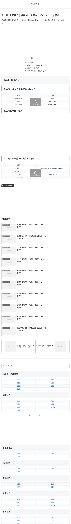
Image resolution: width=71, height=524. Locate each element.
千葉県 (52, 337)
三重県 (52, 423)
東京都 (52, 340)
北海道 (18, 316)
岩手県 (18, 322)
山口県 (52, 457)
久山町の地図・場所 (32, 68)
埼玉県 (18, 346)
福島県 (52, 322)
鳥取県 (18, 454)
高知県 (52, 475)
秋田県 (52, 316)
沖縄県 (52, 496)
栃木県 (18, 340)
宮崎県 (52, 490)
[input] (35, 302)
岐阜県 (18, 420)
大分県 (52, 487)
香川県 (18, 475)
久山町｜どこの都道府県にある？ (37, 65)
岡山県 (18, 460)
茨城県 (18, 337)
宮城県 (18, 325)
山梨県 (18, 393)
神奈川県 (52, 343)
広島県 (52, 454)
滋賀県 (18, 435)
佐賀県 (18, 490)
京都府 (18, 438)
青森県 (18, 319)
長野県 (52, 390)
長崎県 (18, 493)
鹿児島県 (52, 493)
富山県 (18, 405)
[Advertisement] (35, 40)
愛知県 (52, 420)
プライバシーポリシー (52, 518)
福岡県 (18, 487)
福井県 (52, 405)
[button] (67, 302)
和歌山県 (52, 441)
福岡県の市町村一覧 (7, 186)
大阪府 (18, 441)
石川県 (18, 408)
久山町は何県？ (29, 62)
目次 (32, 58)
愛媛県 (52, 472)
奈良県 (52, 438)
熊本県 (18, 496)
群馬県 (18, 343)
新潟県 (18, 390)
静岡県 (18, 423)
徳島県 (18, 472)
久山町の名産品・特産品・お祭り (37, 71)
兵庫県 (52, 435)
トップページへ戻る (18, 518)
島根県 (18, 457)
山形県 (52, 319)
